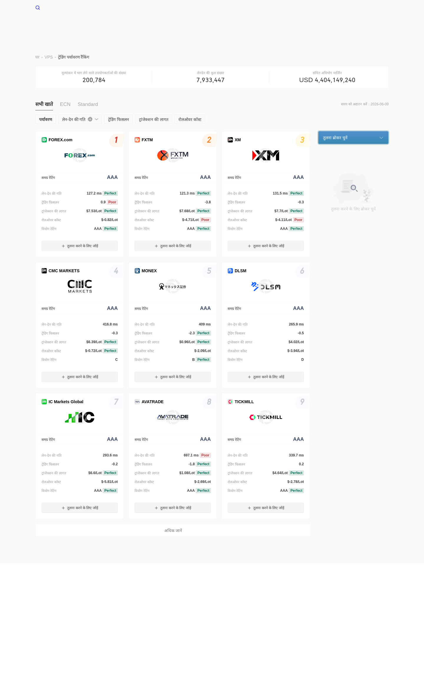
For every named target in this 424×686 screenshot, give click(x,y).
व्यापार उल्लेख (279, 25)
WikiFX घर (49, 7)
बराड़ (186, 25)
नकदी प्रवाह (313, 25)
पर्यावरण (208, 25)
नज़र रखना (343, 25)
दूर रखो (233, 25)
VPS (167, 25)
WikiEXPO (244, 601)
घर (149, 25)
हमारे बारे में (44, 601)
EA (254, 25)
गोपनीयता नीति (113, 601)
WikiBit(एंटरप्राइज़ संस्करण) (169, 601)
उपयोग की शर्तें (85, 601)
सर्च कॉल (136, 601)
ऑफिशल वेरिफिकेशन (213, 601)
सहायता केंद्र (374, 25)
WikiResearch (271, 601)
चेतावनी (63, 601)
